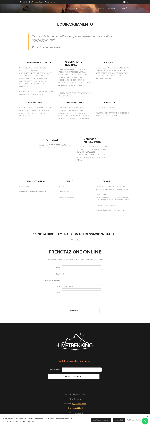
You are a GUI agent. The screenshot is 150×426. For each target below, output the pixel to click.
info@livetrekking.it (37, 2)
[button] (124, 8)
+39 (74, 404)
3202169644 (51, 2)
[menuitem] (55, 8)
